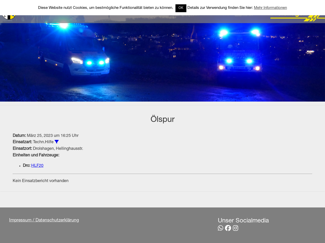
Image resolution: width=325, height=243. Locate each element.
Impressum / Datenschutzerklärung (44, 220)
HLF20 (37, 166)
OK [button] (180, 8)
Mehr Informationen (270, 8)
